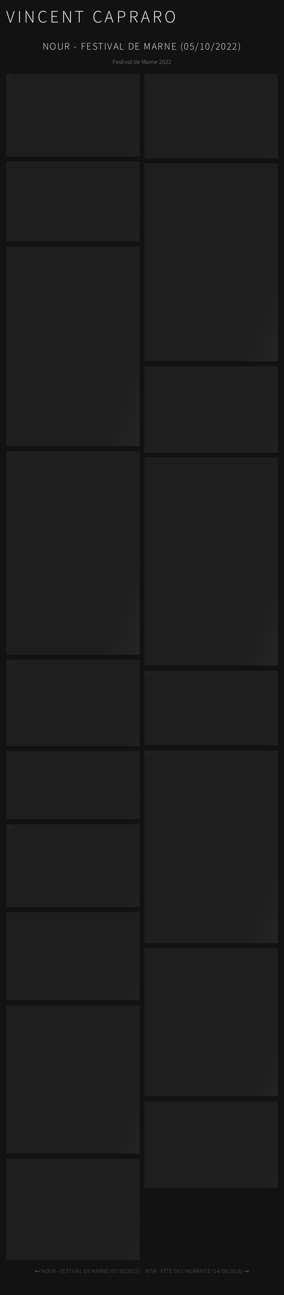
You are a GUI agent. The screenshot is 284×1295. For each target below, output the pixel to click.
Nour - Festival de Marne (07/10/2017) (87, 1271)
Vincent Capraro (92, 17)
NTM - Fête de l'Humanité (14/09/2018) (197, 1271)
